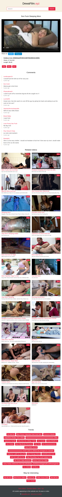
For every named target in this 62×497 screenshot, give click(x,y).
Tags (39, 488)
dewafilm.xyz (26, 494)
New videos (22, 488)
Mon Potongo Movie (33, 454)
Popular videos (31, 488)
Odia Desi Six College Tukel (26, 441)
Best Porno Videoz (20, 477)
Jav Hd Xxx (54, 477)
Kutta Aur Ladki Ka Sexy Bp (16, 454)
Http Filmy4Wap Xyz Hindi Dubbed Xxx (39, 457)
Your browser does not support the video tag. (31, 35)
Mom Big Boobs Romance (24, 444)
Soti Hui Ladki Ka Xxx (17, 457)
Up (43, 488)
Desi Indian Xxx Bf (31, 447)
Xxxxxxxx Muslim (49, 434)
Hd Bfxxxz (35, 467)
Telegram (18, 54)
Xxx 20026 (26, 467)
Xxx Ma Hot (11, 434)
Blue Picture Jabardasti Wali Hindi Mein (29, 434)
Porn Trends (31, 480)
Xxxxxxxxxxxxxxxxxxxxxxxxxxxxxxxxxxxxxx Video (42, 437)
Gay (4, 66)
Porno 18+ (31, 477)
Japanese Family (10, 441)
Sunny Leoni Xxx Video (40, 460)
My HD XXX (8, 477)
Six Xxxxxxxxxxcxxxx (49, 444)
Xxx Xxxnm (41, 441)
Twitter (11, 54)
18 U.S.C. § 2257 (36, 494)
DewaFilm (31, 3)
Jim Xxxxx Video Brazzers (22, 460)
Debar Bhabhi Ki (52, 441)
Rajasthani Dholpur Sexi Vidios (14, 437)
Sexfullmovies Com (48, 454)
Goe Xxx (37, 444)
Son (14, 66)
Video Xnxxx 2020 (42, 477)
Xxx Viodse (9, 444)
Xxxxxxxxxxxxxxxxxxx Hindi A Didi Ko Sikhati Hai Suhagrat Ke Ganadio (31, 450)
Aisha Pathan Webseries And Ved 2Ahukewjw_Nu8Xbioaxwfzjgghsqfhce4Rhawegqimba (31, 463)
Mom (9, 66)
